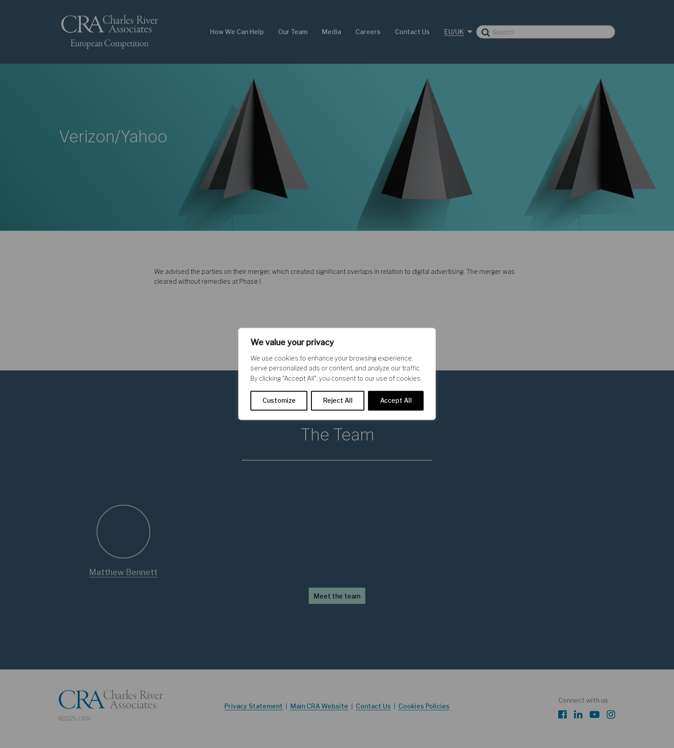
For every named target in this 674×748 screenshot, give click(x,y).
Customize (279, 401)
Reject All (338, 401)
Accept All (396, 401)
